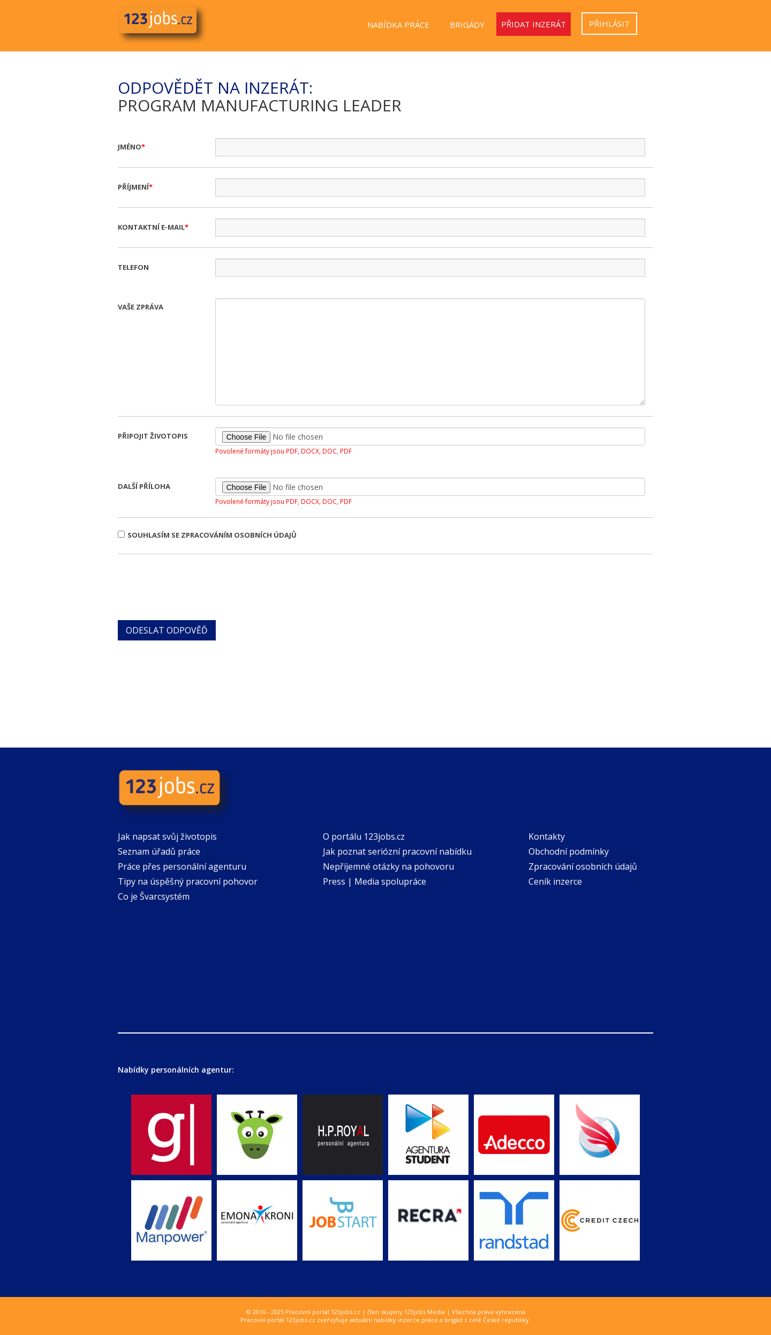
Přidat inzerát (533, 24)
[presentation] (199, 586)
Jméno (129, 147)
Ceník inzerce (555, 881)
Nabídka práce (398, 24)
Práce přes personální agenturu (182, 866)
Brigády (467, 24)
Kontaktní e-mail (151, 227)
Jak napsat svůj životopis (167, 836)
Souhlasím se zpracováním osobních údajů (207, 535)
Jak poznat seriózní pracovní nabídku (397, 851)
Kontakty (546, 836)
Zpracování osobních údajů (582, 866)
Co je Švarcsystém (154, 896)
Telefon (133, 267)
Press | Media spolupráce (374, 881)
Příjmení (133, 187)
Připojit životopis (153, 436)
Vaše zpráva (140, 307)
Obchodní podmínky (568, 851)
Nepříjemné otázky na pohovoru (388, 866)
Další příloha (144, 486)
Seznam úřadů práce (159, 851)
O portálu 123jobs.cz (364, 836)
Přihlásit (609, 23)
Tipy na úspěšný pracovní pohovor (188, 881)
